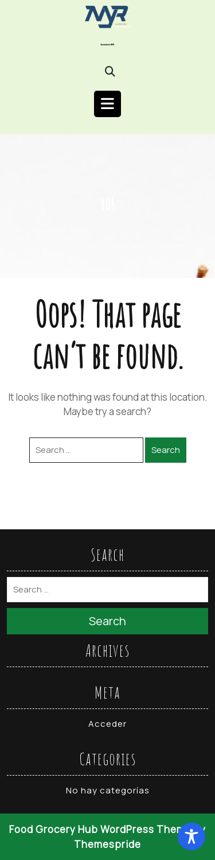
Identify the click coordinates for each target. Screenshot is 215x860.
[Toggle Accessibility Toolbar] (191, 836)
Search (165, 450)
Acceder (107, 724)
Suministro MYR (108, 45)
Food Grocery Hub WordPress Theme (100, 829)
